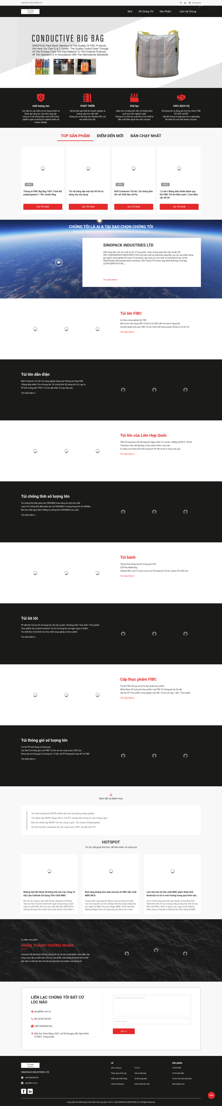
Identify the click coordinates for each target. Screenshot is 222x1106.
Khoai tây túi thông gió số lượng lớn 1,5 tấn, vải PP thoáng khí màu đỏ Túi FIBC (55, 754)
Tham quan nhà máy (118, 1073)
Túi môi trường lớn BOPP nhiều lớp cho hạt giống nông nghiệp (62, 813)
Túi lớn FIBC (131, 313)
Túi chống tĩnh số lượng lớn (45, 496)
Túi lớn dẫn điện (35, 374)
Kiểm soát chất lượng (119, 1079)
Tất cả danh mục (178, 1084)
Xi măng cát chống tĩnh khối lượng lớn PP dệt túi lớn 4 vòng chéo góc (150, 449)
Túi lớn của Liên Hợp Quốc (143, 435)
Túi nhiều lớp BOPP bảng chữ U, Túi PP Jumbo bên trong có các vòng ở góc (69, 818)
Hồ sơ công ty (116, 1068)
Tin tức (137, 1068)
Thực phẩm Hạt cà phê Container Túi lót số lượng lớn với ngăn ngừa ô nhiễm (54, 628)
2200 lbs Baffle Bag (128, 567)
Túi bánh (128, 557)
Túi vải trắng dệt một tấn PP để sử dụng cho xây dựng (86, 193)
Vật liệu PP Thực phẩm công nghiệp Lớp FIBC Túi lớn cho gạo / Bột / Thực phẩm (155, 693)
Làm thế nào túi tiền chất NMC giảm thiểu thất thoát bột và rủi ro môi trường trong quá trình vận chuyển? (171, 894)
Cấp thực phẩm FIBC (138, 679)
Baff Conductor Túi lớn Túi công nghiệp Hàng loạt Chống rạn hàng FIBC (52, 381)
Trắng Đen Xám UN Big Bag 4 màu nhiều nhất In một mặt (145, 445)
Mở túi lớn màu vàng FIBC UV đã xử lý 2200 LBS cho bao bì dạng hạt (150, 323)
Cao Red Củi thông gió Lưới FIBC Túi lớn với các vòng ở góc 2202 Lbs (51, 750)
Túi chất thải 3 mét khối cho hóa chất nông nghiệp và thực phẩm (49, 632)
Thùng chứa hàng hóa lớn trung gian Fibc (138, 564)
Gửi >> (124, 1031)
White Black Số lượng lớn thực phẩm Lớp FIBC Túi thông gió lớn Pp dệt (151, 689)
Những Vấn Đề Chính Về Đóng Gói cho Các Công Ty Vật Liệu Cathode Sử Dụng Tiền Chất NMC (49, 894)
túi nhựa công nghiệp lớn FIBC (133, 320)
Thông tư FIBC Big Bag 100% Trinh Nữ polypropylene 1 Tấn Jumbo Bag (42, 193)
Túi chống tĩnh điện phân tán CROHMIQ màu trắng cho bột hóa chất (50, 503)
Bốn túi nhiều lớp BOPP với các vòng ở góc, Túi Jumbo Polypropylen (65, 822)
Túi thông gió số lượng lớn (44, 740)
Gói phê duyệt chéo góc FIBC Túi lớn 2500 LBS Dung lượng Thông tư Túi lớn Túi (154, 327)
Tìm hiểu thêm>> (110, 280)
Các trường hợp (140, 1073)
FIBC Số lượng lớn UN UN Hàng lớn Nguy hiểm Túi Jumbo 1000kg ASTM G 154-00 (156, 442)
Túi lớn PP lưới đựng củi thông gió (36, 747)
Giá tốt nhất (43, 206)
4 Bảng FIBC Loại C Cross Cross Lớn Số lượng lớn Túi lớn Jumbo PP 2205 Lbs (154, 571)
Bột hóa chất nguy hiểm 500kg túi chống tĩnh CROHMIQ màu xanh (50, 510)
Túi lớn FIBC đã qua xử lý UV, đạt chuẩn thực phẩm (142, 686)
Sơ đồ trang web (141, 1079)
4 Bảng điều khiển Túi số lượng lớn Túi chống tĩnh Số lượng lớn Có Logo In (53, 384)
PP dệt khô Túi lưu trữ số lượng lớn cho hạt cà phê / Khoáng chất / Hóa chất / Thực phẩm (60, 625)
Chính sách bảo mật (142, 1084)
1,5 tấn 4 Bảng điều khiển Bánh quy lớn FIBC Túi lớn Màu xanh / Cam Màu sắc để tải (179, 194)
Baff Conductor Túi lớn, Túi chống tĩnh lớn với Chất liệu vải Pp (133, 193)
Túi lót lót (29, 618)
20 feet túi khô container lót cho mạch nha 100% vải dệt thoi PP (63, 827)
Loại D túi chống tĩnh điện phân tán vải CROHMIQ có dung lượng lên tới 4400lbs (56, 506)
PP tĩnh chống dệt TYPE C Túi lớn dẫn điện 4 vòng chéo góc (47, 388)
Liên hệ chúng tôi (117, 1084)
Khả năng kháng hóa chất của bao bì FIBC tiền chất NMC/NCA (110, 894)
